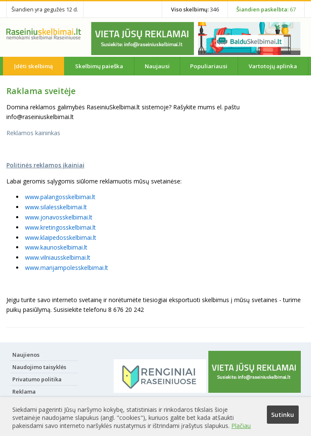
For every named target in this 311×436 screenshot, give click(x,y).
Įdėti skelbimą (33, 66)
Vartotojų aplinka (273, 66)
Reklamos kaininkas (33, 133)
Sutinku (282, 415)
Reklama (24, 391)
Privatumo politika (37, 379)
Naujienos (25, 354)
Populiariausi (208, 66)
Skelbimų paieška (99, 66)
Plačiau (241, 426)
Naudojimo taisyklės (39, 367)
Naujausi (157, 66)
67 (266, 9)
